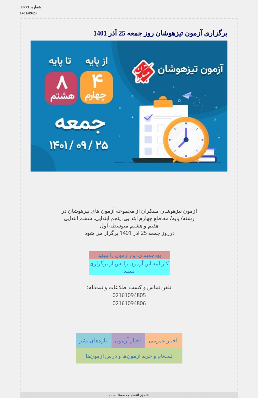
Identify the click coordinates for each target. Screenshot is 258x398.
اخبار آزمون (128, 340)
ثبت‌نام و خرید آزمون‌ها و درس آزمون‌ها (129, 355)
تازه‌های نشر (93, 340)
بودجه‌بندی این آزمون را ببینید (129, 255)
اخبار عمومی (164, 340)
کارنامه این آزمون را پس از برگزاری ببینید (129, 267)
